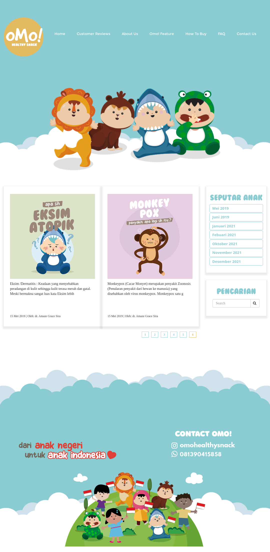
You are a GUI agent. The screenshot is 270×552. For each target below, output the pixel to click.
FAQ (221, 33)
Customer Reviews (93, 33)
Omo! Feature (162, 33)
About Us (130, 33)
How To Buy (196, 33)
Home (59, 33)
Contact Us (246, 33)
